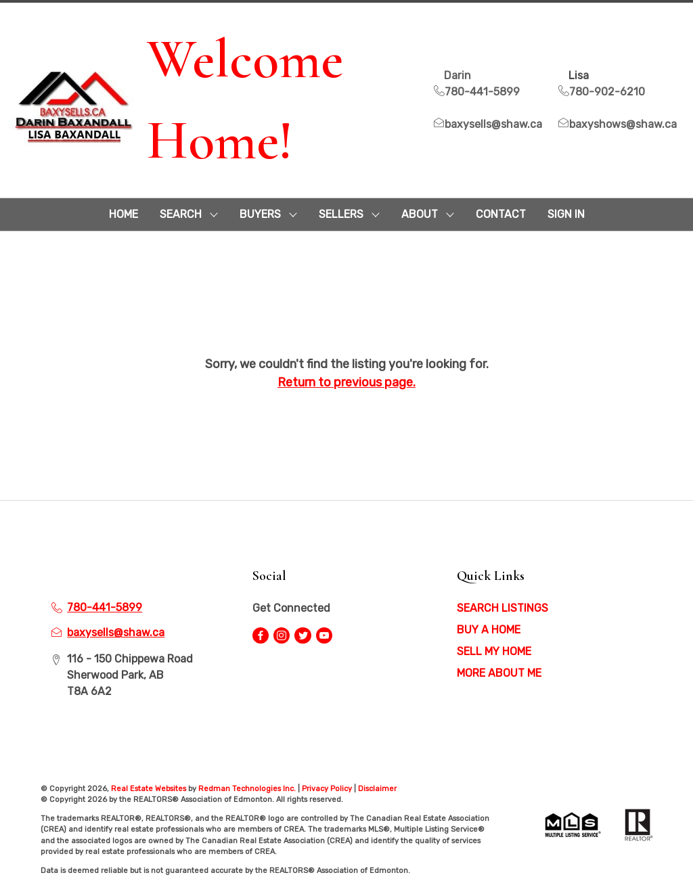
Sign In (566, 214)
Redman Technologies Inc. (248, 788)
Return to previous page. (346, 382)
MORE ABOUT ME (499, 673)
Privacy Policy (327, 788)
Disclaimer (377, 788)
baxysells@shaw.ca (488, 124)
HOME (123, 214)
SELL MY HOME (494, 651)
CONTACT (501, 214)
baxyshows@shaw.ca (617, 124)
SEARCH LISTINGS (502, 608)
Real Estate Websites (149, 788)
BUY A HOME (488, 629)
